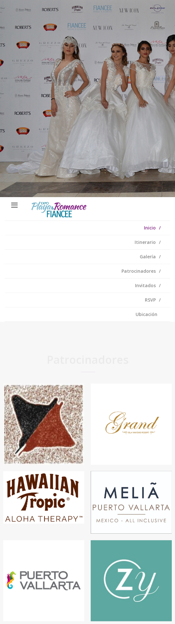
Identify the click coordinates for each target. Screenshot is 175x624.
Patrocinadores (138, 271)
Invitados (145, 285)
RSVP (150, 300)
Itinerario (145, 242)
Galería (148, 257)
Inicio (150, 228)
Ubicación (146, 314)
